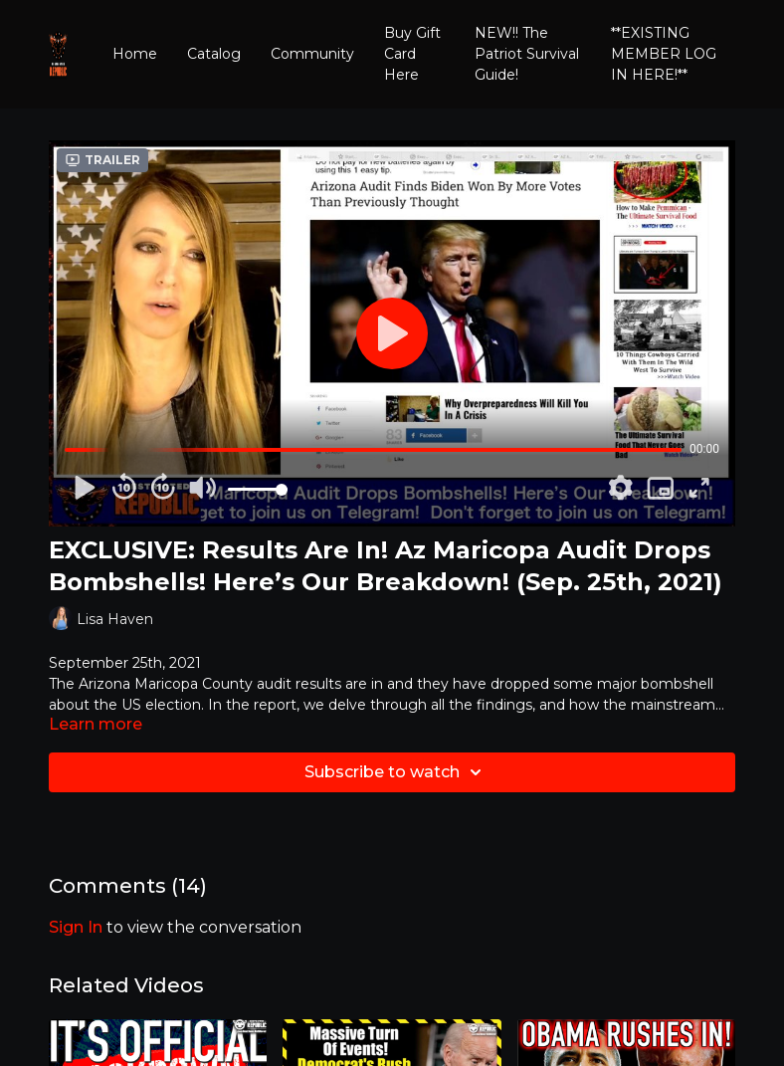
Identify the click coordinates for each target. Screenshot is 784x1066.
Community (312, 54)
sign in (75, 927)
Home (134, 54)
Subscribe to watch (396, 772)
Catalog (214, 54)
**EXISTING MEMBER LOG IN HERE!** (663, 54)
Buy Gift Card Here (412, 54)
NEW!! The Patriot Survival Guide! (527, 54)
